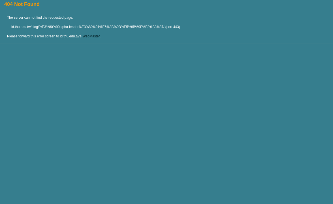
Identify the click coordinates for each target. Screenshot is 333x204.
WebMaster (90, 36)
